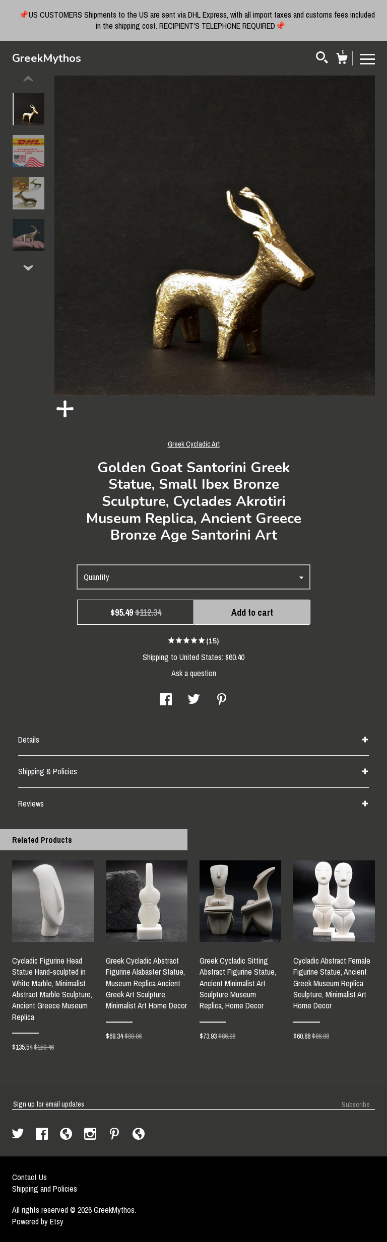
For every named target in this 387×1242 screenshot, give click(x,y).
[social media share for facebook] (166, 700)
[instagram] (91, 1134)
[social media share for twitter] (194, 700)
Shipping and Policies (44, 1188)
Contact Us (29, 1177)
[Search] (322, 59)
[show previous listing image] (28, 79)
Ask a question (193, 673)
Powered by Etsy (37, 1221)
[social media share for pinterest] (222, 700)
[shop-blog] (67, 1134)
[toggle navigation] (367, 58)
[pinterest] (115, 1134)
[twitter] (19, 1134)
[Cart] (341, 59)
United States (200, 657)
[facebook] (43, 1134)
